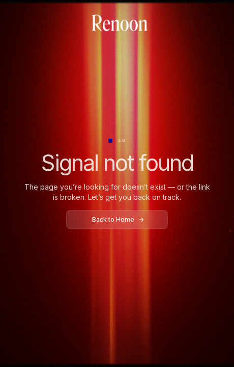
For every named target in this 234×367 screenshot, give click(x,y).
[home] (117, 23)
